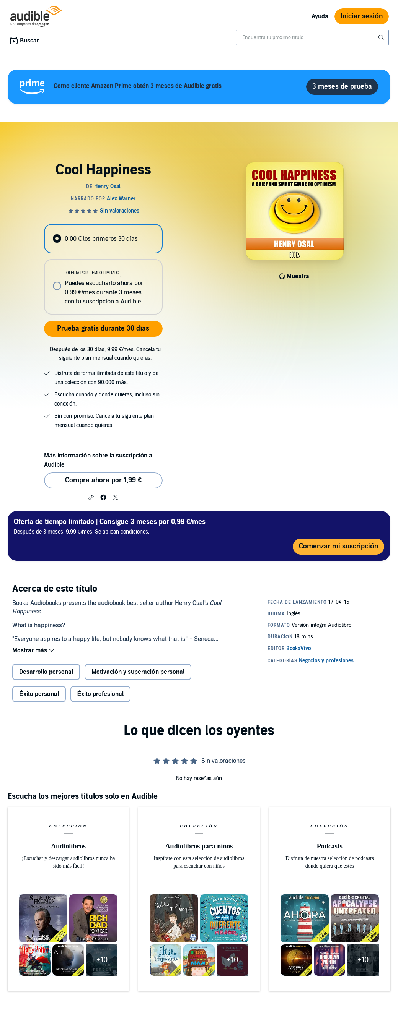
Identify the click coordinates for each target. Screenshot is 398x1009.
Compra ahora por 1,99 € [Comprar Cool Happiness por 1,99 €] (103, 480)
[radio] (103, 238)
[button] (91, 498)
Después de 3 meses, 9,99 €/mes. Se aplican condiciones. (110, 526)
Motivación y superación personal (137, 672)
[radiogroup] (103, 269)
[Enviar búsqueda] (382, 37)
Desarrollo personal (46, 672)
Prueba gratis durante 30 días (103, 328)
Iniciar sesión (362, 16)
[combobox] (312, 37)
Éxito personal (39, 694)
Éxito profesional (100, 694)
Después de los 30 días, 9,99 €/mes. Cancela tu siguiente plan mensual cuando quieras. (105, 353)
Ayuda (320, 16)
